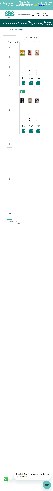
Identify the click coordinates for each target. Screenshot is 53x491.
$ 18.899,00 (12, 222)
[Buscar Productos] (33, 14)
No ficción (29, 23)
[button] (9, 47)
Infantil (6, 23)
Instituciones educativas (45, 3)
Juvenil (14, 23)
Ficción (22, 23)
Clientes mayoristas (27, 3)
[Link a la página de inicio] (9, 29)
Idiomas (37, 23)
